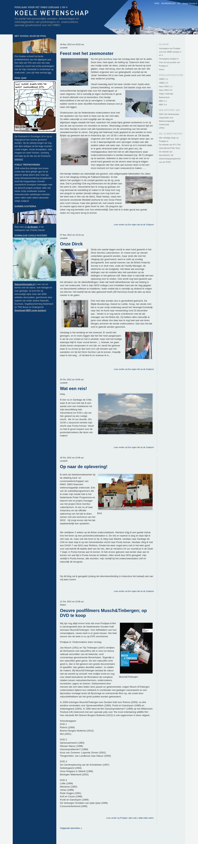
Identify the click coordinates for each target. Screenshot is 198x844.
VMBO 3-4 (163, 83)
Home (161, 69)
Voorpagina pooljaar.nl (168, 59)
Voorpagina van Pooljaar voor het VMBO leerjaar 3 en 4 (170, 51)
